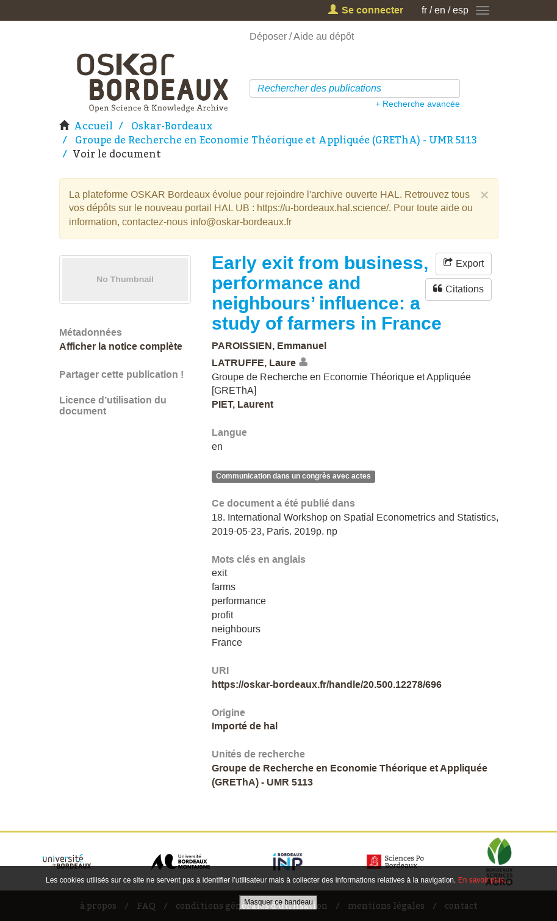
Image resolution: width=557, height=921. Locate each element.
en (439, 10)
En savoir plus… (484, 880)
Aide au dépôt (323, 36)
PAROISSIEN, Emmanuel (269, 346)
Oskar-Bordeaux (172, 125)
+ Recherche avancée (417, 104)
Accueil (93, 125)
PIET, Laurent (242, 404)
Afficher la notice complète (120, 346)
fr (424, 10)
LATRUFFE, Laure (254, 363)
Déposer (268, 36)
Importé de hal (245, 726)
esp (461, 10)
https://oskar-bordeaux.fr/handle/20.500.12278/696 (327, 684)
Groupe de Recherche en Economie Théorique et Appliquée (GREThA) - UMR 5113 (276, 139)
